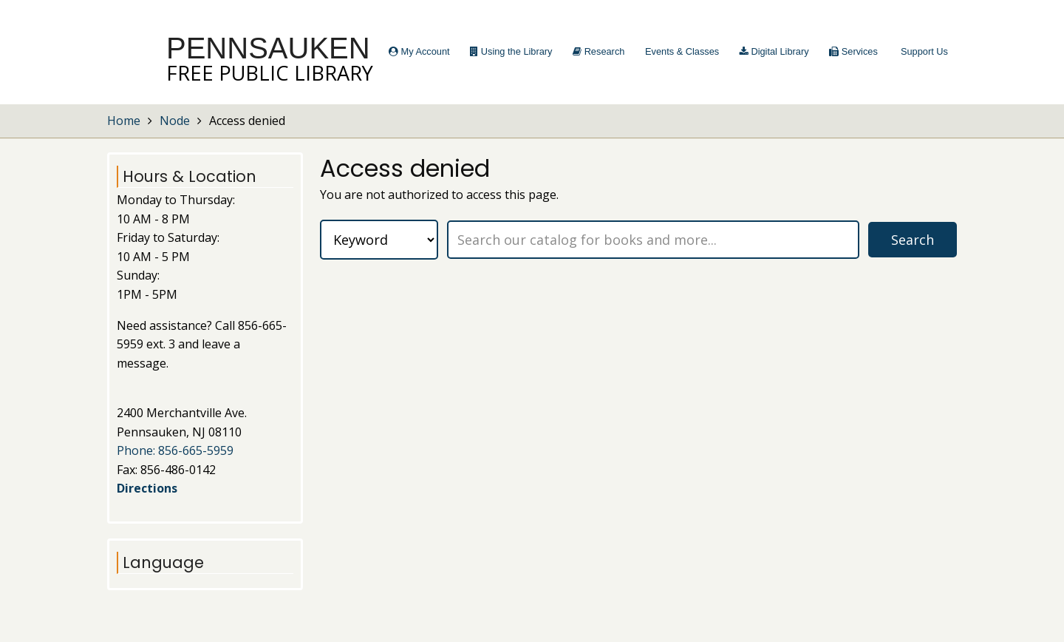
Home (123, 120)
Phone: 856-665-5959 (175, 450)
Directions (147, 488)
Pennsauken (268, 48)
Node (175, 120)
